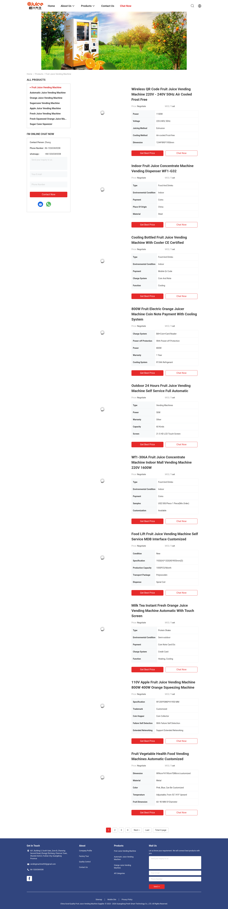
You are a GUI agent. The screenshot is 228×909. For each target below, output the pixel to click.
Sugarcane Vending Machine (45, 103)
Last (147, 830)
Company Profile (85, 851)
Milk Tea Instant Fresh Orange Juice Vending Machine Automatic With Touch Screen (162, 610)
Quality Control (85, 862)
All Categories (119, 873)
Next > (137, 830)
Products (39, 74)
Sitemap (99, 900)
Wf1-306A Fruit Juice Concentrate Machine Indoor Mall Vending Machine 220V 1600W (161, 462)
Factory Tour (84, 856)
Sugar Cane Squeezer (41, 124)
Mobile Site (111, 900)
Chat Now (181, 153)
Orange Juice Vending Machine (46, 98)
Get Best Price (147, 153)
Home (29, 74)
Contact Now (48, 194)
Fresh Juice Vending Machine (45, 113)
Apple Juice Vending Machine (45, 108)
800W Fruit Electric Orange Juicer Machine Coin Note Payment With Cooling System (164, 314)
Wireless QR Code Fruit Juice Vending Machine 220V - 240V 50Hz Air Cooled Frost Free (161, 94)
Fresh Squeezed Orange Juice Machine (48, 118)
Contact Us (83, 867)
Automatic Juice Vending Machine (48, 92)
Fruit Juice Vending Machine (46, 87)
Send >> (157, 887)
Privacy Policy (127, 900)
